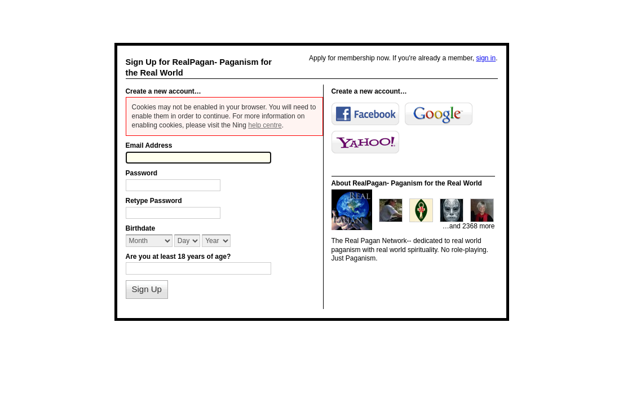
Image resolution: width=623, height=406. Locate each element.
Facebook (365, 114)
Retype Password (154, 201)
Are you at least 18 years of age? (178, 257)
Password (142, 173)
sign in (486, 58)
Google (438, 114)
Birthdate (141, 228)
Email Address (149, 145)
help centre (264, 125)
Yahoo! (365, 142)
